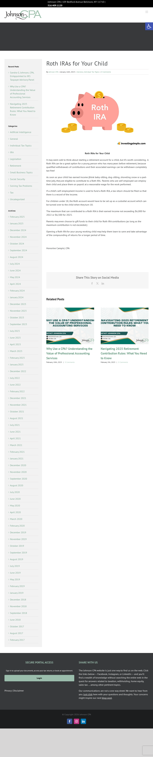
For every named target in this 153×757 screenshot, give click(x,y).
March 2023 (16, 351)
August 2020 (16, 485)
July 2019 (15, 565)
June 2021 (15, 431)
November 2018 (18, 606)
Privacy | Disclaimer (14, 690)
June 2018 (15, 619)
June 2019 (15, 572)
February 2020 (17, 525)
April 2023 (15, 344)
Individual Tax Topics (91, 72)
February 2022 (17, 391)
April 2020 (15, 512)
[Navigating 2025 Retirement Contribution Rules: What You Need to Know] (125, 309)
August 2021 (16, 418)
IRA (12, 152)
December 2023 (18, 304)
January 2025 (16, 223)
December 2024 (18, 230)
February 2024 (17, 290)
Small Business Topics (21, 172)
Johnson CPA (53, 72)
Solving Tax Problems (21, 185)
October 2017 (17, 626)
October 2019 (17, 545)
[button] (149, 26)
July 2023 (15, 330)
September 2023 (18, 324)
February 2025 (17, 216)
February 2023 (17, 357)
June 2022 (15, 384)
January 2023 (16, 364)
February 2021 (17, 451)
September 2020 (18, 478)
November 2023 (18, 310)
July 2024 (15, 263)
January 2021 (16, 458)
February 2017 (17, 639)
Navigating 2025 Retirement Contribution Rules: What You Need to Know (124, 353)
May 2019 (15, 579)
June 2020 (15, 498)
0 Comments (106, 72)
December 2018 (18, 599)
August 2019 (16, 559)
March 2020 (16, 518)
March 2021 (16, 445)
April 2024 (15, 283)
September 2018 (18, 612)
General (80, 72)
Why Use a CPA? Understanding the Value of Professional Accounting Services (69, 353)
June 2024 (15, 270)
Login (39, 678)
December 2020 (18, 465)
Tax (11, 192)
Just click (87, 694)
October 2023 (17, 317)
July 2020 (15, 492)
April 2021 (15, 438)
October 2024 (17, 243)
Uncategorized (17, 199)
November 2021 (18, 404)
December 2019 (18, 532)
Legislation (15, 158)
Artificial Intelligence (20, 132)
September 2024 (18, 250)
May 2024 (15, 277)
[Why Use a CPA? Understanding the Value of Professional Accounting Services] (70, 309)
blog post (107, 697)
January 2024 (16, 297)
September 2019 (18, 552)
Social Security (17, 179)
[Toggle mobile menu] (147, 11)
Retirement (15, 165)
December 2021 (18, 398)
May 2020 (15, 505)
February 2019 (17, 586)
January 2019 (16, 592)
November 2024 (18, 236)
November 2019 (18, 539)
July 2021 (15, 424)
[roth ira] (97, 113)
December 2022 (18, 371)
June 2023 (15, 337)
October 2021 (17, 411)
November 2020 (18, 471)
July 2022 (15, 377)
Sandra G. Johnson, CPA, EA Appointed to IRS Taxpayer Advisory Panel (22, 76)
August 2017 (16, 633)
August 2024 (16, 257)
